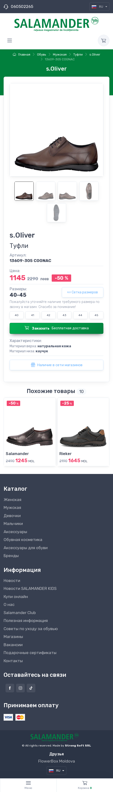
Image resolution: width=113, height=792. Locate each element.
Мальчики (13, 523)
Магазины (13, 636)
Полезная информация (26, 620)
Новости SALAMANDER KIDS (30, 588)
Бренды (11, 555)
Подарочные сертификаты (30, 652)
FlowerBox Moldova (56, 761)
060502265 (22, 6)
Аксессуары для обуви (26, 547)
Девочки (12, 515)
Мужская (12, 507)
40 (17, 315)
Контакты (13, 660)
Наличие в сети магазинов (56, 365)
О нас (9, 604)
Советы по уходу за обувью (31, 628)
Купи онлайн (16, 596)
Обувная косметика (23, 539)
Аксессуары (15, 531)
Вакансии (13, 644)
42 (48, 315)
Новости (12, 580)
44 (80, 315)
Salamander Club (20, 612)
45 (96, 315)
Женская (12, 499)
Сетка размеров (82, 292)
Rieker (65, 453)
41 (32, 315)
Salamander (17, 453)
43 (64, 315)
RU (98, 6)
